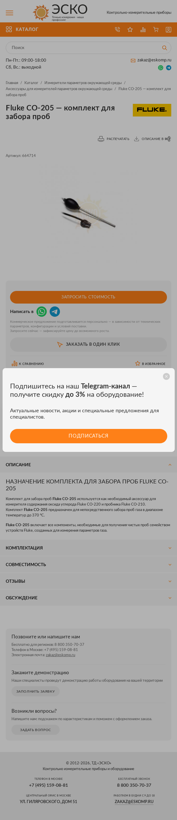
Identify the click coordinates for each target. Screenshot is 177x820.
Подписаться (88, 436)
